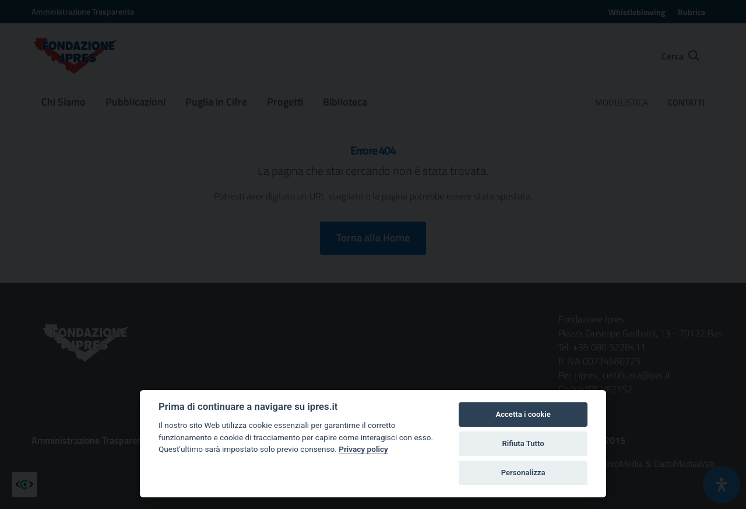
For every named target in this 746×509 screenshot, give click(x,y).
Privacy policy (363, 449)
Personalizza (523, 472)
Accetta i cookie (522, 414)
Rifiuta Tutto (523, 443)
